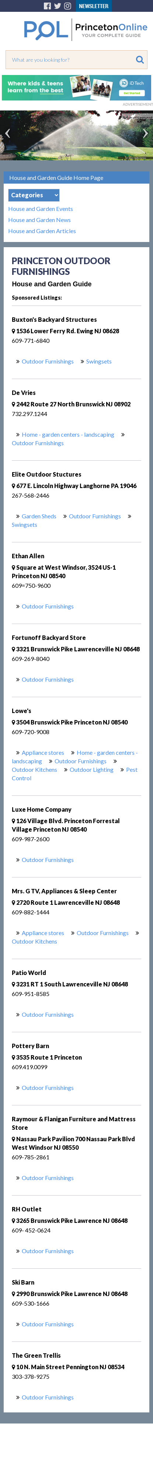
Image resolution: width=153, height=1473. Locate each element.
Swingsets (99, 361)
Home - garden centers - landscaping (68, 434)
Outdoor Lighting (92, 769)
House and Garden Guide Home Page (56, 177)
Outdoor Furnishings (48, 361)
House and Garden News (39, 219)
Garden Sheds (39, 515)
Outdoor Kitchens (34, 769)
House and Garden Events (40, 208)
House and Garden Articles (42, 231)
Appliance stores (43, 752)
